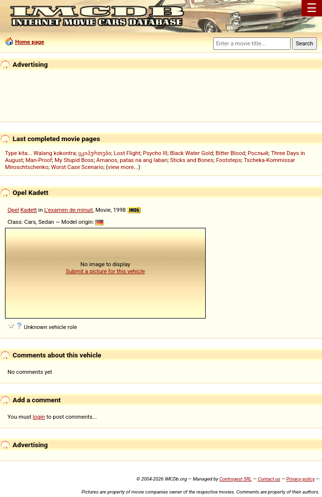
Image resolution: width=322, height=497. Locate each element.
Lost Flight (127, 153)
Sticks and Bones (192, 160)
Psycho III (155, 153)
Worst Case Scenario (77, 167)
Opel (13, 209)
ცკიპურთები (94, 153)
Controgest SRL (235, 479)
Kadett (28, 209)
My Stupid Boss (73, 160)
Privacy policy (300, 479)
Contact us (269, 479)
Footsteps (229, 160)
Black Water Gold (191, 153)
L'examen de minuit (68, 209)
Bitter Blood (230, 153)
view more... (123, 167)
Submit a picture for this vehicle (105, 271)
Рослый (258, 153)
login (39, 416)
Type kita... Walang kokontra (40, 153)
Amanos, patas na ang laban (132, 160)
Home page (29, 41)
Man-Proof (38, 160)
